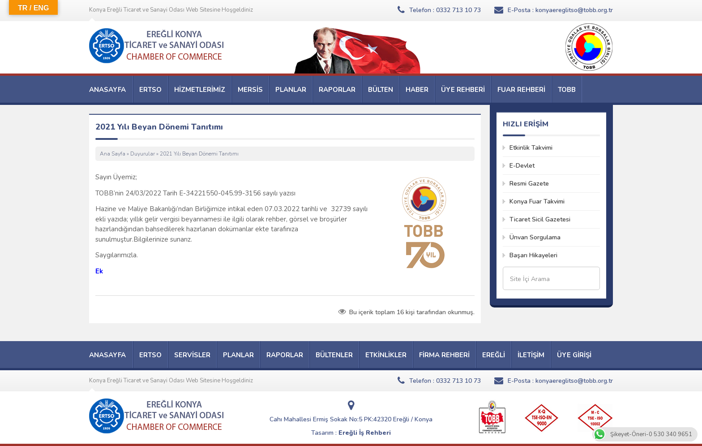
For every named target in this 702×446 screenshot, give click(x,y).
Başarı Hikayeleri (533, 255)
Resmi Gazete (529, 183)
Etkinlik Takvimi (530, 147)
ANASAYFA (107, 89)
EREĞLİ (493, 355)
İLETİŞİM (531, 355)
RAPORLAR (337, 89)
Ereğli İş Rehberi (364, 433)
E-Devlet (522, 165)
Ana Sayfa (112, 153)
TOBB (567, 89)
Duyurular (142, 153)
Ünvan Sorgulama (535, 237)
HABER (417, 89)
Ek (99, 271)
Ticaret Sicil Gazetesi (539, 219)
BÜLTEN (380, 89)
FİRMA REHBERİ (444, 355)
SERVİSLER (192, 355)
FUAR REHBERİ (521, 89)
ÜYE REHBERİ (463, 89)
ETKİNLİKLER (386, 355)
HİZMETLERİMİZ (199, 89)
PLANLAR (290, 89)
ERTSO (150, 89)
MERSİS (250, 89)
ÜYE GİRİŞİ (574, 355)
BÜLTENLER (334, 355)
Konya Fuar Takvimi (537, 201)
